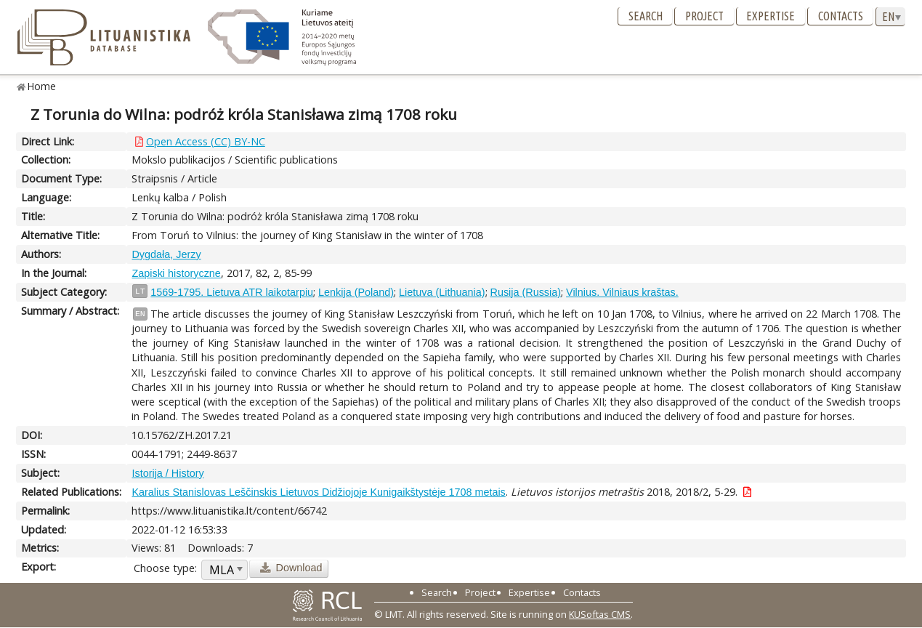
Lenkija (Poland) (356, 292)
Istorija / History (167, 473)
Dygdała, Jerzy (166, 254)
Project (704, 16)
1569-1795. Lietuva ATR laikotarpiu (231, 292)
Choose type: (165, 568)
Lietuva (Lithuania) (442, 292)
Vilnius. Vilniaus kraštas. (622, 292)
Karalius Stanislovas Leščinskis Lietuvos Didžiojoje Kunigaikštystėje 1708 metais (318, 492)
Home (42, 86)
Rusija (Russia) (526, 292)
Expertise (770, 16)
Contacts (840, 16)
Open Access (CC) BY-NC (205, 141)
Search (645, 16)
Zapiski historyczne (176, 273)
